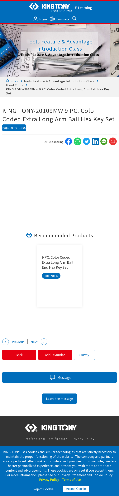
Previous (13, 341)
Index (12, 81)
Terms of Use (71, 479)
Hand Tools (14, 85)
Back (19, 354)
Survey (84, 354)
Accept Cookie (76, 488)
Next (39, 341)
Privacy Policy (82, 439)
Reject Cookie (43, 489)
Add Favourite (55, 354)
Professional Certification (46, 439)
